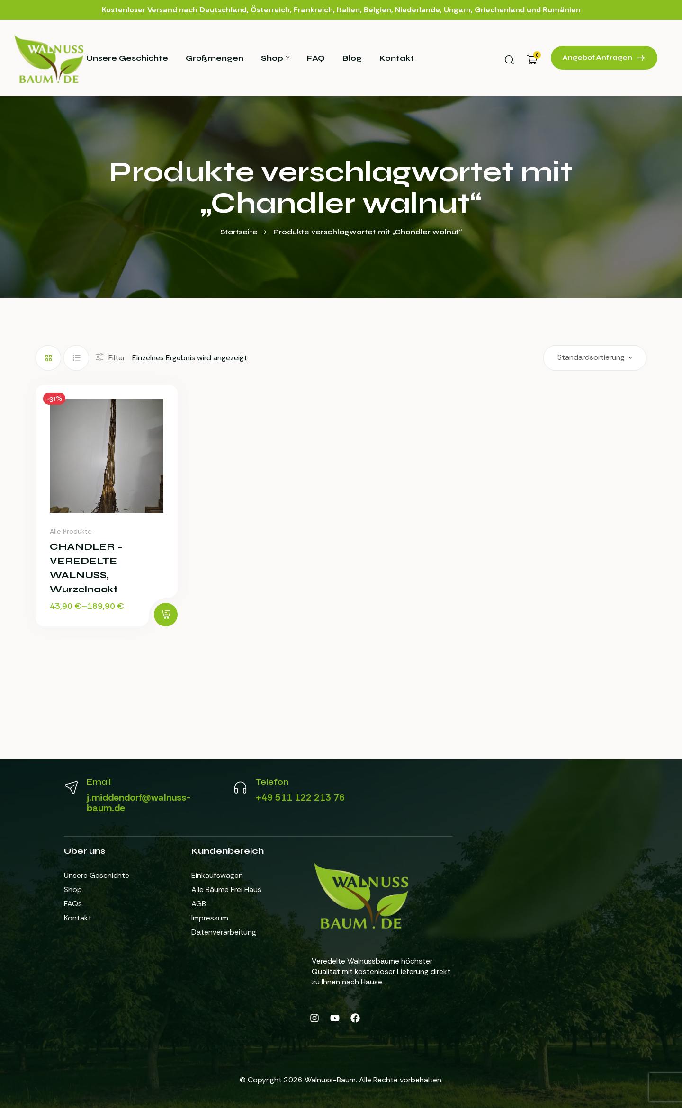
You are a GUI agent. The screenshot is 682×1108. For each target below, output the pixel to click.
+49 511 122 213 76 (300, 797)
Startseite (239, 231)
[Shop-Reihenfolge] (594, 358)
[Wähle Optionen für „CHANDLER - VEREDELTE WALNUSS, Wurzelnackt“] (166, 614)
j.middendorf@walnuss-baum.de (138, 802)
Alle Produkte (71, 531)
